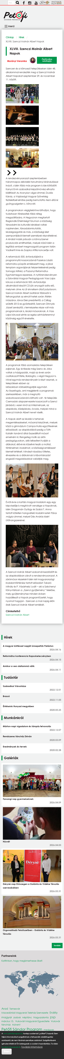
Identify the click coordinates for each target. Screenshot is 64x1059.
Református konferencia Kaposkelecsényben (27, 656)
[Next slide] (14, 173)
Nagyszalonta (41, 1017)
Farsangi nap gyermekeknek (18, 799)
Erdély (54, 1012)
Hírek (21, 37)
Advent (16, 1024)
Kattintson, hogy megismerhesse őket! (21, 960)
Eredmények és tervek (15, 746)
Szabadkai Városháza (14, 686)
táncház (6, 1024)
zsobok (17, 1017)
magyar (6, 1017)
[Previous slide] (9, 173)
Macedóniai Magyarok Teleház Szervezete (24, 1012)
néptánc (27, 1017)
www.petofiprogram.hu (13, 1033)
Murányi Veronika (17, 61)
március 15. (7, 1021)
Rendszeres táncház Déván (17, 736)
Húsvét (6, 841)
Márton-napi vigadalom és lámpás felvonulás (27, 726)
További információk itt (11, 1047)
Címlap (10, 37)
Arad (4, 1008)
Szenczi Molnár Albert (17, 614)
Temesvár (14, 1008)
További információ (32, 1047)
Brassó (6, 696)
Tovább (57, 945)
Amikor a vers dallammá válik (19, 666)
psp (53, 1017)
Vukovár (55, 1021)
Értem (6, 1051)
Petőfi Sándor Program (21, 1029)
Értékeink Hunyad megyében (18, 706)
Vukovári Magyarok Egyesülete (32, 1021)
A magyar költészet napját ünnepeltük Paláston (28, 646)
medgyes (49, 1029)
